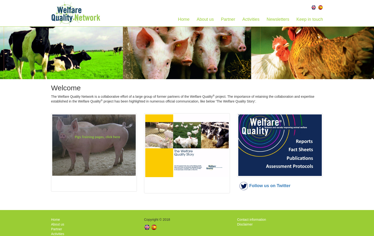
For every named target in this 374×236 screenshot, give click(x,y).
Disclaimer (245, 224)
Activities (251, 19)
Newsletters (278, 19)
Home (184, 19)
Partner (228, 19)
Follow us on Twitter (270, 185)
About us (205, 19)
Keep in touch (309, 19)
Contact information (251, 219)
